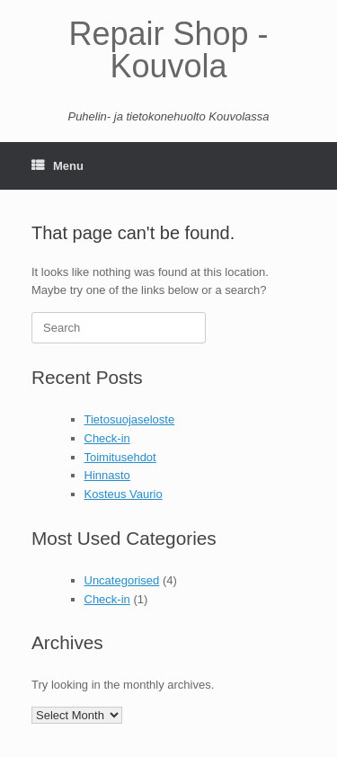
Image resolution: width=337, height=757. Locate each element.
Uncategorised (122, 580)
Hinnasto (107, 475)
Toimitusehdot (120, 457)
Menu (57, 166)
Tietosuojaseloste (129, 419)
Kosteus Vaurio (123, 494)
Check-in (107, 438)
